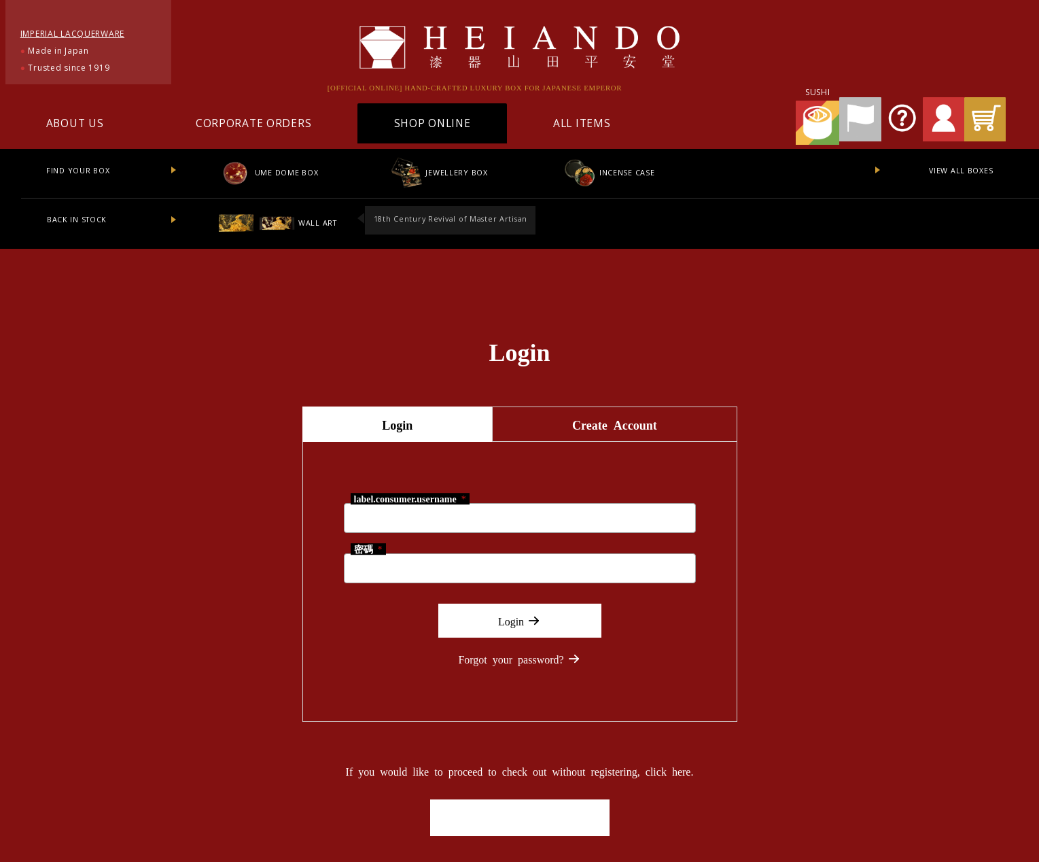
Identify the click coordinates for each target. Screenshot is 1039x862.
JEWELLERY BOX (438, 172)
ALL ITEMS (581, 123)
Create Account (614, 424)
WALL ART (277, 223)
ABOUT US (75, 123)
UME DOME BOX (268, 172)
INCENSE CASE (608, 172)
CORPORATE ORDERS (254, 123)
